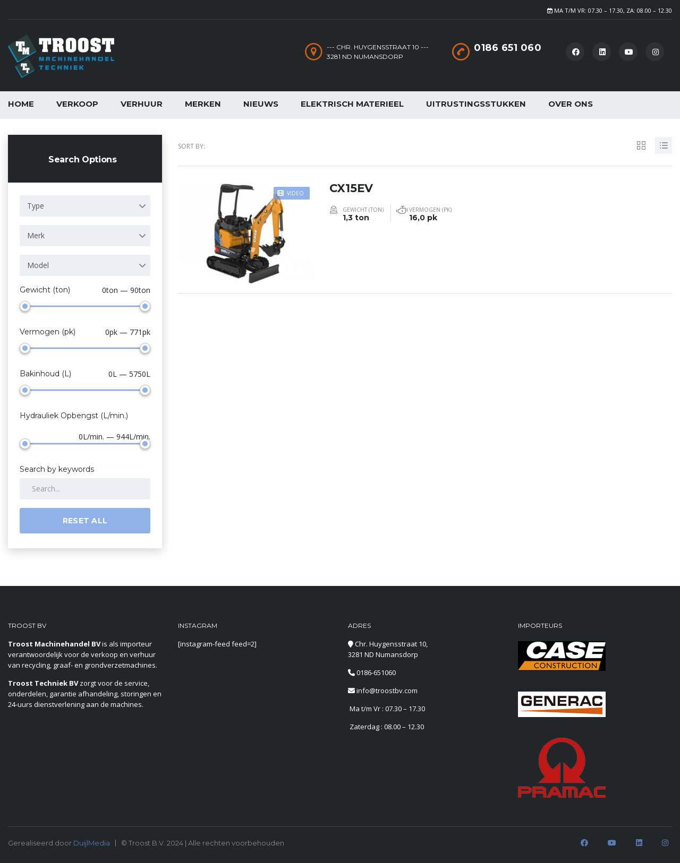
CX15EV (352, 186)
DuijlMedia (91, 843)
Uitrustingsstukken (476, 104)
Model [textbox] (38, 265)
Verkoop (77, 104)
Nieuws (260, 104)
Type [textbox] (35, 206)
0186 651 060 (507, 48)
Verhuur (142, 104)
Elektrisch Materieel (352, 104)
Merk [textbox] (36, 235)
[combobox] (85, 206)
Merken (203, 104)
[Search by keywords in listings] (85, 488)
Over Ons (570, 104)
